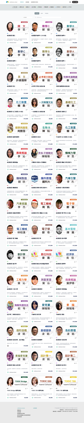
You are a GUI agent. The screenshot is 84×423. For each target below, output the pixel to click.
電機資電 (46, 7)
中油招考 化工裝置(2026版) (64, 137)
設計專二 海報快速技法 (13, 314)
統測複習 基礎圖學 (37, 340)
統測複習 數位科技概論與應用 (40, 263)
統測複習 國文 (11, 35)
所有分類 (15, 7)
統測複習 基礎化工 (61, 111)
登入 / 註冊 (75, 2)
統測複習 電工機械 (12, 238)
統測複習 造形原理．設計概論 (15, 340)
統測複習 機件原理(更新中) (39, 187)
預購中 (42, 13)
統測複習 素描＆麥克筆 (13, 365)
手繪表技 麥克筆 (36, 314)
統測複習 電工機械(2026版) (40, 213)
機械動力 (52, 7)
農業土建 (22, 7)
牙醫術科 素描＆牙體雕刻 (39, 162)
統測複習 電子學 (36, 238)
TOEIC (70, 7)
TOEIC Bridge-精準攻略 (14, 390)
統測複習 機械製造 (12, 187)
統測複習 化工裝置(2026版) (15, 111)
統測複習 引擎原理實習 (62, 187)
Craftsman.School (12, 42)
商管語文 (40, 7)
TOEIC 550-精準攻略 (38, 390)
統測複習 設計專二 (61, 365)
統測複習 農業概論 (12, 162)
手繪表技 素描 (60, 314)
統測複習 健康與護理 (13, 137)
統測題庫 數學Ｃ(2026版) (39, 35)
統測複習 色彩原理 (61, 340)
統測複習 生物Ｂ (36, 137)
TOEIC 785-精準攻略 (62, 390)
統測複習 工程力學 (12, 289)
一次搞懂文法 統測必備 (38, 111)
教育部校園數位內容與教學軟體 (23, 415)
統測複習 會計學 (12, 263)
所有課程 (37, 13)
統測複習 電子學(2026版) (63, 213)
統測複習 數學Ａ (61, 61)
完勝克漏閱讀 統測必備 (62, 86)
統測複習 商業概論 (61, 289)
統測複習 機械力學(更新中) (64, 162)
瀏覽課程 (22, 2)
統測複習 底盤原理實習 (13, 213)
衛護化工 (28, 7)
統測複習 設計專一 (37, 365)
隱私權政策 (19, 416)
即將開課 (46, 13)
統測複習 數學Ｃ (12, 61)
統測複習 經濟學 (61, 263)
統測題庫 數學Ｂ (36, 61)
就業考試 (65, 7)
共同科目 (58, 7)
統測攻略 (27, 2)
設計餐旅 (34, 7)
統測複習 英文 (11, 86)
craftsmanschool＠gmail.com (70, 409)
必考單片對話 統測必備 (38, 86)
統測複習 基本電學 (61, 238)
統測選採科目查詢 (34, 2)
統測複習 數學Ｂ (61, 35)
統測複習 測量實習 (37, 289)
